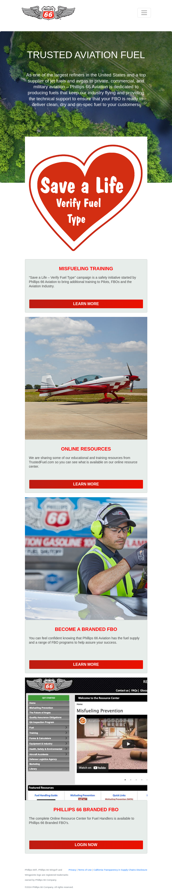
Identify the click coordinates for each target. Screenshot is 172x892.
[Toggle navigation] (144, 13)
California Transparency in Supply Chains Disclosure (120, 869)
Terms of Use (85, 869)
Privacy (72, 869)
